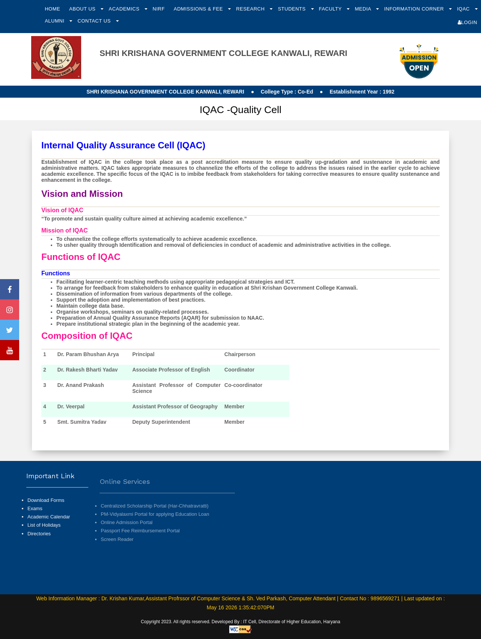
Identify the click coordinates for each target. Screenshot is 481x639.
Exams (34, 526)
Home (52, 9)
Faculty (331, 9)
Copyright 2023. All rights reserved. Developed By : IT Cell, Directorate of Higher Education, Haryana (240, 621)
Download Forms (45, 518)
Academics (125, 9)
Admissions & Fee (199, 9)
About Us (83, 9)
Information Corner (414, 9)
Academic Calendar (48, 535)
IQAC (464, 9)
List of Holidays (44, 543)
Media (363, 9)
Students (292, 9)
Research (251, 9)
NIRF (159, 9)
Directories (39, 551)
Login (467, 22)
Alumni (55, 21)
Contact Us (94, 21)
